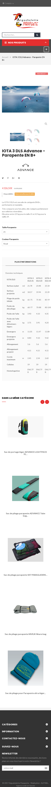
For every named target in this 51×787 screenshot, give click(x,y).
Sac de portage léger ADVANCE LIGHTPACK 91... (25, 453)
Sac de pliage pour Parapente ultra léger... (25, 693)
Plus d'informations (25, 262)
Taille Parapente (9, 227)
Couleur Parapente (10, 239)
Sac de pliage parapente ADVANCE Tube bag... (25, 514)
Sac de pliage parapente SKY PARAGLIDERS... (25, 575)
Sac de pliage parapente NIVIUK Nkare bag (25, 634)
